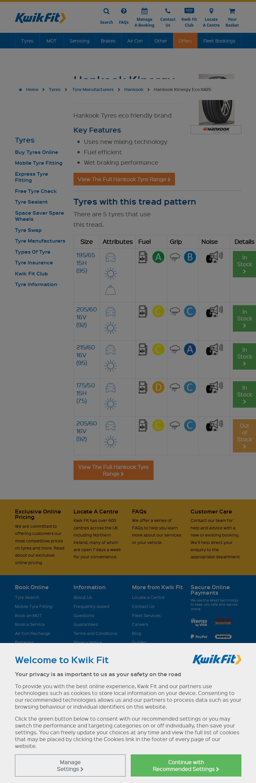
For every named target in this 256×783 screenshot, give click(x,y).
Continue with (186, 765)
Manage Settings (70, 765)
